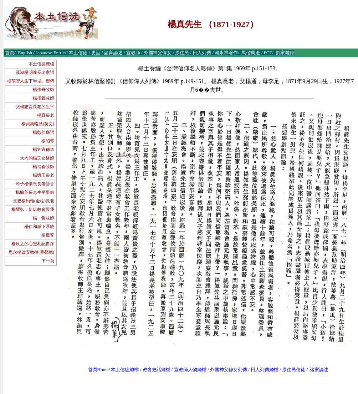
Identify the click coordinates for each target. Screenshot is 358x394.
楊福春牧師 (43, 166)
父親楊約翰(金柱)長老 (33, 200)
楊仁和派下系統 (39, 226)
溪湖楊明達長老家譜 (35, 72)
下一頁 (47, 260)
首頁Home (98, 369)
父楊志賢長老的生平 (35, 106)
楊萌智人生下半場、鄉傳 (30, 81)
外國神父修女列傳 (228, 369)
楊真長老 (45, 115)
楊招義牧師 (43, 98)
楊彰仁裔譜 (43, 132)
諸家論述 (319, 369)
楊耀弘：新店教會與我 (32, 209)
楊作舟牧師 (43, 89)
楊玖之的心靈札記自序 (32, 243)
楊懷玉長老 (43, 175)
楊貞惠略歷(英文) (37, 123)
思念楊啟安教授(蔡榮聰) (31, 252)
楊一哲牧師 (43, 218)
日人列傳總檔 (264, 369)
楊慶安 (47, 235)
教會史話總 (154, 369)
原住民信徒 (293, 369)
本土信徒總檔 (41, 63)
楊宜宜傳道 (43, 149)
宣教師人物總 (188, 369)
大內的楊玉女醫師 (37, 158)
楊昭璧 (47, 140)
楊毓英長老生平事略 (35, 192)
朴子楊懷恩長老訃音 (35, 183)
